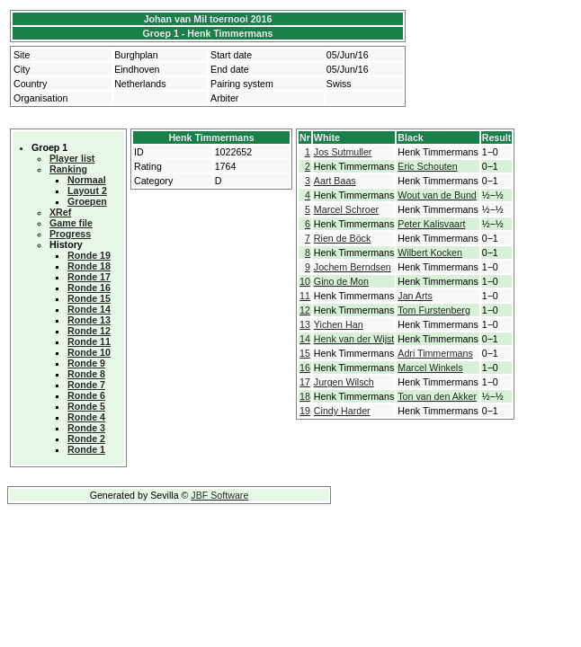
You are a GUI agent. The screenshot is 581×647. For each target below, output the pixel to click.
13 (304, 324)
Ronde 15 (89, 298)
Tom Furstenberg (434, 310)
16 (304, 367)
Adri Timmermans (435, 353)
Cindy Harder (342, 410)
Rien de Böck (342, 238)
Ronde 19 (89, 255)
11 (304, 295)
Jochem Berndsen (352, 266)
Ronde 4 (86, 417)
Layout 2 (87, 190)
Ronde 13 (89, 320)
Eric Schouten (427, 166)
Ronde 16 (89, 287)
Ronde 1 (86, 449)
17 (304, 382)
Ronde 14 (89, 309)
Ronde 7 (86, 384)
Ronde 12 (89, 330)
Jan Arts (415, 295)
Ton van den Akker (437, 396)
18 (304, 396)
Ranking (68, 169)
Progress (70, 233)
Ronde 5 (86, 406)
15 (304, 353)
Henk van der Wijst (354, 338)
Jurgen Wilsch (344, 382)
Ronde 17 (89, 276)
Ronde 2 (86, 438)
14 (304, 338)
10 (304, 281)
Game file (71, 222)
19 (304, 410)
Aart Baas (335, 180)
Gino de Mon (341, 281)
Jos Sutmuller (343, 151)
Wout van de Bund (437, 195)
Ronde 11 (89, 341)
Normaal (86, 179)
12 (304, 310)
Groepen (87, 201)
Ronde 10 (89, 352)
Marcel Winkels (430, 367)
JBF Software (219, 495)
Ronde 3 (86, 427)
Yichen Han (338, 324)
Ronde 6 (86, 395)
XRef (60, 212)
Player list (71, 158)
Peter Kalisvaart (431, 223)
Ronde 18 (89, 266)
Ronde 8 (86, 373)
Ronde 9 (86, 363)
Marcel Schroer (346, 209)
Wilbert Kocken (430, 252)
